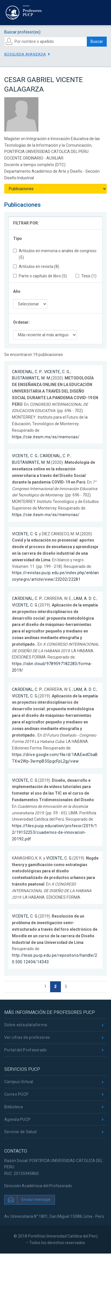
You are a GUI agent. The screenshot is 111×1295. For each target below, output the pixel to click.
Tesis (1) (85, 276)
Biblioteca (13, 1107)
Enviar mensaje (36, 1199)
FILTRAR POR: (26, 223)
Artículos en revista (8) (36, 266)
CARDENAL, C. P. (27, 371)
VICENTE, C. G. (57, 371)
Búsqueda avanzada (25, 54)
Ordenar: (21, 322)
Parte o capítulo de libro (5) (40, 276)
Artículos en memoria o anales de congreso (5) (54, 254)
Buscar (97, 41)
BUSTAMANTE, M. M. (31, 378)
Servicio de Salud (20, 1131)
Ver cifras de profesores (27, 1037)
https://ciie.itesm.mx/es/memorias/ (45, 437)
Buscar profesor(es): (22, 32)
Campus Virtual (18, 1081)
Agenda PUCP (17, 1119)
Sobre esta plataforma (25, 1025)
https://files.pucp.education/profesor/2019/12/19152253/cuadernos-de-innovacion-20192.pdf (54, 832)
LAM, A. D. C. (85, 598)
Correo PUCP (16, 1094)
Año (16, 291)
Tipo (17, 238)
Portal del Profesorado (25, 1050)
